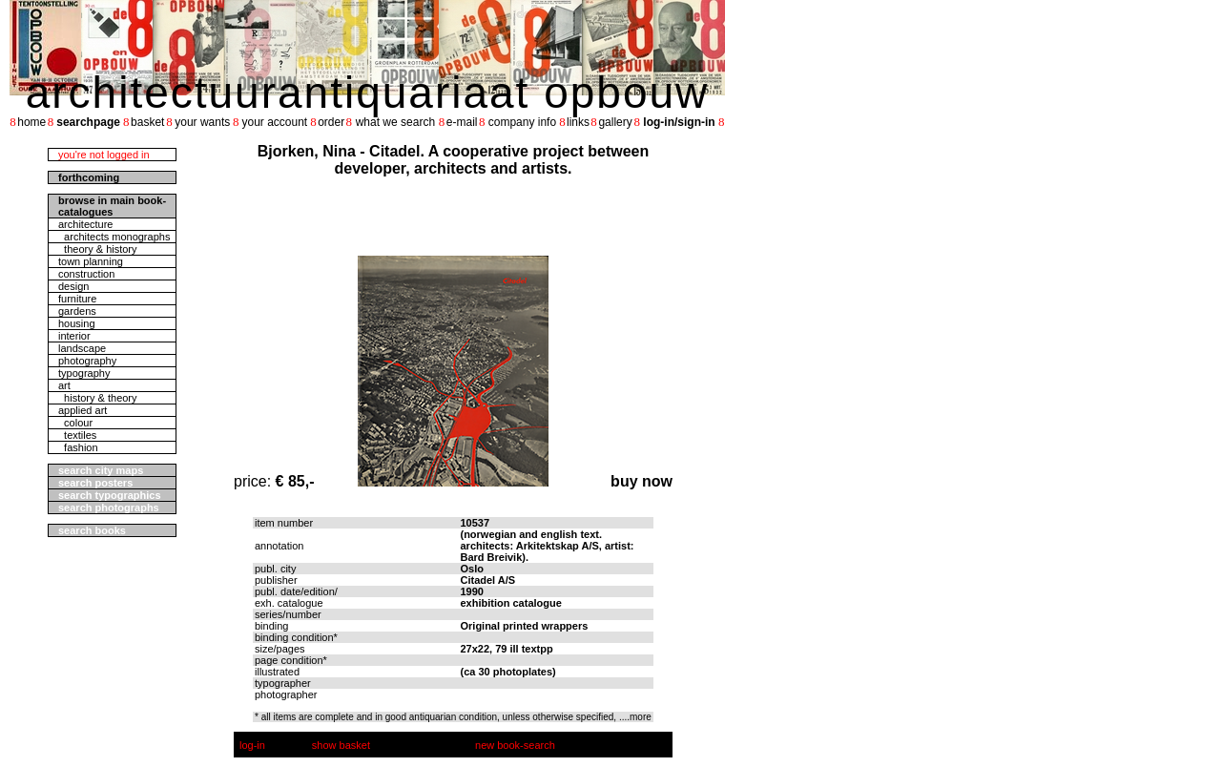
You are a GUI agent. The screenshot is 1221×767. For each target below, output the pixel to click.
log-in (252, 745)
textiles (77, 435)
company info (522, 122)
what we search (395, 122)
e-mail (462, 122)
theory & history (97, 249)
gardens (77, 311)
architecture (85, 224)
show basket (341, 745)
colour (75, 422)
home (31, 122)
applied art (82, 410)
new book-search (515, 745)
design (73, 286)
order (331, 122)
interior (74, 336)
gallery (614, 122)
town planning (90, 261)
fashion (78, 447)
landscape (82, 348)
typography (84, 373)
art (64, 385)
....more (635, 717)
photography (87, 360)
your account (274, 122)
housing (76, 323)
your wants (202, 122)
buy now (641, 481)
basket (147, 122)
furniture (77, 298)
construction (86, 274)
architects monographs (114, 236)
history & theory (97, 398)
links (578, 122)
